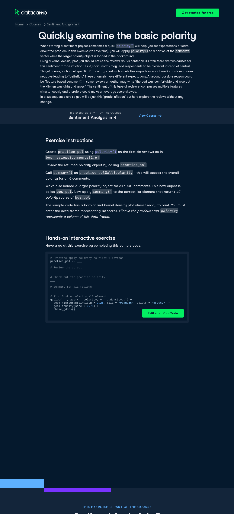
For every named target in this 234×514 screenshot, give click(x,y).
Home (19, 24)
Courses (35, 24)
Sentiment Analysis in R (63, 24)
